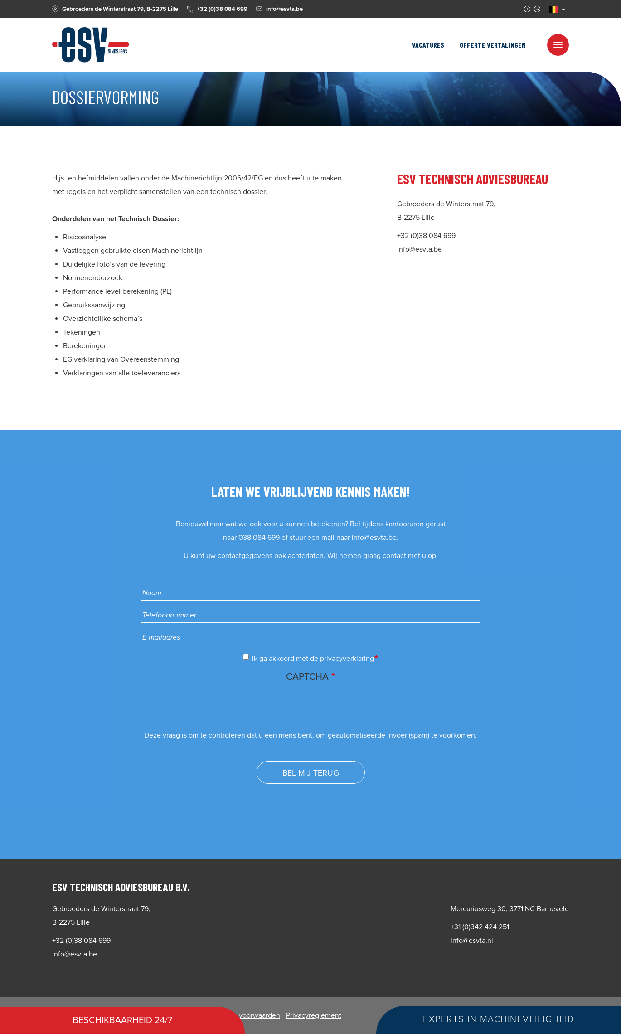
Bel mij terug (310, 773)
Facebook (527, 9)
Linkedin (537, 9)
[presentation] (213, 710)
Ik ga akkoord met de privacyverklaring (308, 658)
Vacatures (428, 44)
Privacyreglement (313, 1015)
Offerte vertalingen (493, 44)
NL (553, 9)
